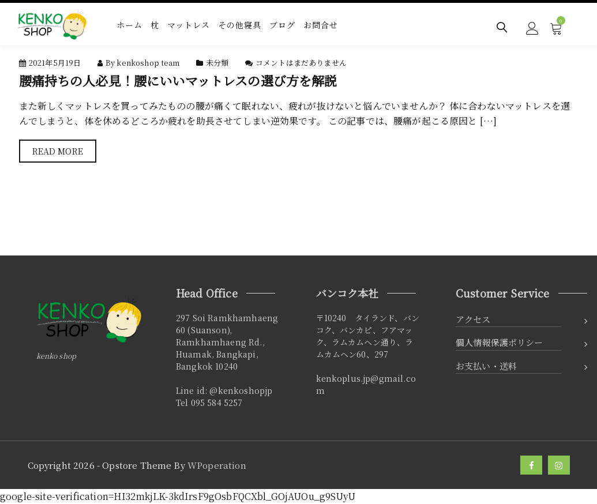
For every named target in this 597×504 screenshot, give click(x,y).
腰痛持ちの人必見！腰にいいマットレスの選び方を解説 (178, 80)
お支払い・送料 (486, 366)
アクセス (473, 319)
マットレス (188, 25)
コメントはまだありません (301, 62)
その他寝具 (239, 25)
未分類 (217, 62)
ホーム (129, 25)
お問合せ (320, 25)
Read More (57, 151)
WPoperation (216, 465)
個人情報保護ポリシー (499, 342)
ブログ (282, 25)
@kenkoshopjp (240, 390)
